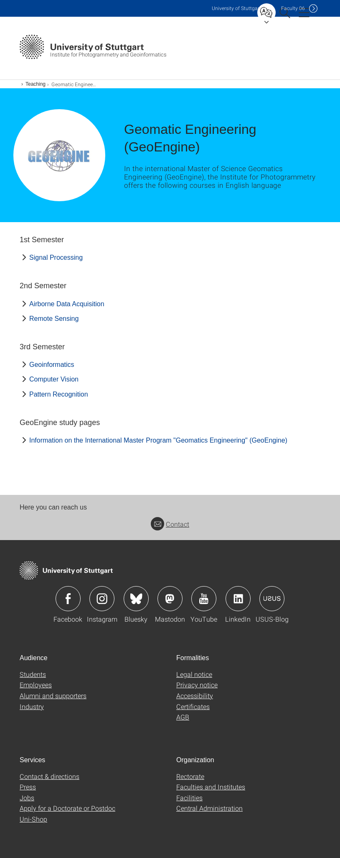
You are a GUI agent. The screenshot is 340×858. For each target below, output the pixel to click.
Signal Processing (56, 257)
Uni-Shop (33, 818)
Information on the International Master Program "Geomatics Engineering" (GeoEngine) (158, 440)
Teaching (35, 84)
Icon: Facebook (68, 598)
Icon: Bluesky (136, 598)
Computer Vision (54, 379)
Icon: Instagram (101, 598)
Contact (170, 524)
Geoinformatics (51, 364)
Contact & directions (49, 776)
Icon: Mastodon (170, 598)
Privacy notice (197, 684)
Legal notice (194, 674)
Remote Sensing (54, 318)
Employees (36, 684)
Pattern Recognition (58, 394)
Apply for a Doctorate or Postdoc (67, 808)
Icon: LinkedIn (238, 598)
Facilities (189, 797)
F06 (293, 8)
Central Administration (209, 808)
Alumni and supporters (53, 695)
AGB (182, 716)
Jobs (27, 797)
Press (28, 786)
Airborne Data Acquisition (66, 303)
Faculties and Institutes (210, 786)
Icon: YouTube (203, 598)
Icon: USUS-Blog (271, 598)
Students (33, 674)
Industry (32, 706)
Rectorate (190, 776)
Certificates (193, 706)
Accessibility (194, 695)
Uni (236, 8)
